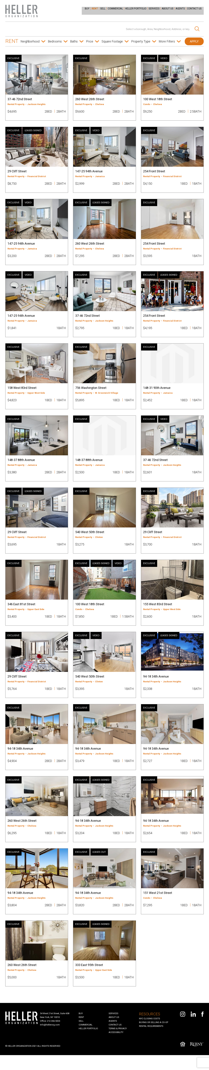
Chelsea (99, 104)
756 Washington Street (90, 392)
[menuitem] (89, 8)
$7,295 (79, 258)
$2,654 (147, 844)
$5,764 (12, 698)
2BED (48, 111)
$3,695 (12, 551)
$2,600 (147, 624)
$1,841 (12, 331)
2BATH (61, 111)
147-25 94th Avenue (89, 172)
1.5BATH (128, 624)
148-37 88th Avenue (21, 465)
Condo (146, 104)
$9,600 (79, 111)
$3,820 (79, 917)
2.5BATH (195, 111)
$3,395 (79, 698)
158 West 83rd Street (22, 392)
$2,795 (79, 331)
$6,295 (12, 844)
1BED (184, 185)
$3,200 (12, 258)
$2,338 (147, 698)
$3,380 (12, 478)
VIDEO (163, 58)
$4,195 (147, 331)
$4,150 (147, 185)
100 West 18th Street (157, 99)
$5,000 (12, 991)
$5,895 (79, 404)
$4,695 (12, 111)
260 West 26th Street (89, 99)
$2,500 (79, 478)
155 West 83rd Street (157, 612)
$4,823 (12, 404)
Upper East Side (35, 617)
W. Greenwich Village (106, 397)
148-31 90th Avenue (157, 392)
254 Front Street (154, 172)
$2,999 (79, 185)
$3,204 (79, 844)
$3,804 (12, 917)
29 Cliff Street (17, 172)
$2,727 (147, 771)
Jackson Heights (36, 104)
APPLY (194, 41)
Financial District (36, 177)
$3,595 (147, 258)
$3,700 (147, 551)
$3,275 (79, 551)
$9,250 (147, 111)
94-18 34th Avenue (156, 685)
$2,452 (147, 404)
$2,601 (147, 478)
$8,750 (12, 185)
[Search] (197, 29)
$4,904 (12, 771)
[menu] (145, 10)
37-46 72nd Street (20, 99)
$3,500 (79, 991)
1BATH (196, 185)
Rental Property (16, 104)
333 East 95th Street (89, 978)
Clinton (99, 544)
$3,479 (79, 771)
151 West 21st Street (157, 905)
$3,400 (12, 624)
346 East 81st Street (21, 612)
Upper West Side (36, 397)
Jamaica (100, 177)
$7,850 (79, 624)
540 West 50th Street (89, 539)
